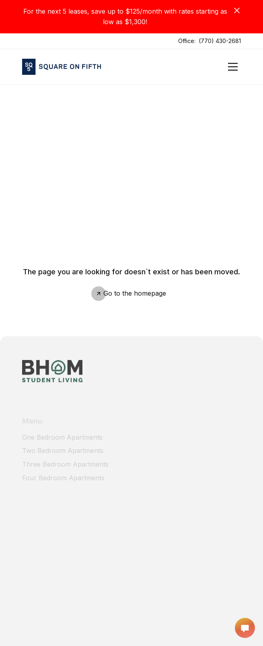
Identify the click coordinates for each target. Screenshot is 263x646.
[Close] (237, 10)
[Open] (233, 67)
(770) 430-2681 (220, 40)
